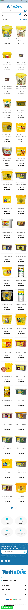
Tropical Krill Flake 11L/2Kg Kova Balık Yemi (21, 135)
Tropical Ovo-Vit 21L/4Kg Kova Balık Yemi (7, 375)
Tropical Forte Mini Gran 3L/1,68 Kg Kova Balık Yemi (21, 399)
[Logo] (14, 6)
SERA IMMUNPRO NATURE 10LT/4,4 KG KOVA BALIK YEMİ (21, 87)
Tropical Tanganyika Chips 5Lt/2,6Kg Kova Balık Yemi (7, 255)
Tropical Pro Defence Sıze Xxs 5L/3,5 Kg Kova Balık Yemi (21, 279)
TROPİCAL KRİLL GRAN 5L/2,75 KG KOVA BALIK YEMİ (7, 495)
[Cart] (24, 15)
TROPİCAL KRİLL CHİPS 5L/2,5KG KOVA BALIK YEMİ (7, 87)
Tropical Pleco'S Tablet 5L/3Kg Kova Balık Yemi (7, 135)
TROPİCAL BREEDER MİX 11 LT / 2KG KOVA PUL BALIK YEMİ (7, 327)
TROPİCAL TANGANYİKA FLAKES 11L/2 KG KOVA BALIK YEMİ (7, 207)
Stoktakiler (5, 19)
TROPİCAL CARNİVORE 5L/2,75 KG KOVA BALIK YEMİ (21, 255)
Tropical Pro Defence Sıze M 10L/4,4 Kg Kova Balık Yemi (21, 303)
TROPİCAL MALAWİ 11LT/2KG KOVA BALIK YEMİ (7, 471)
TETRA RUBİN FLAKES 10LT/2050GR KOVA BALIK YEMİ (7, 159)
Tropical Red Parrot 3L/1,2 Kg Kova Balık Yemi (7, 423)
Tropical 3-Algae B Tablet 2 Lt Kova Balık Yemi (7, 183)
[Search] (14, 11)
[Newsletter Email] (14, 552)
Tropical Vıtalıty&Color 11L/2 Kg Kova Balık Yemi (7, 231)
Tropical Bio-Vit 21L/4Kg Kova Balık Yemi (21, 207)
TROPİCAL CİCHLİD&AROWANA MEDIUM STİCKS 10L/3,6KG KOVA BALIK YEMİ (21, 231)
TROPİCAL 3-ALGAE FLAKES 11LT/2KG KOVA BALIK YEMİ (21, 327)
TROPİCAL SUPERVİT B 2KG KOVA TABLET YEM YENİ (21, 159)
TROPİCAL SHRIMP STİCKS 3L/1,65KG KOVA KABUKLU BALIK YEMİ (21, 63)
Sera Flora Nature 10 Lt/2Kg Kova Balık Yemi (7, 111)
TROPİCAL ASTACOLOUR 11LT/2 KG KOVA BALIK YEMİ (7, 351)
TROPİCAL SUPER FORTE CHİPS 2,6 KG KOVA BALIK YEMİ (7, 447)
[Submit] (25, 552)
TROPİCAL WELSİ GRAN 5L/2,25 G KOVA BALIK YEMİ (21, 183)
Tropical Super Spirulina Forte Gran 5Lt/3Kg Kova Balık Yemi (21, 447)
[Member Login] (11, 15)
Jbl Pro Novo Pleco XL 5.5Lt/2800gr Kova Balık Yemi (7, 39)
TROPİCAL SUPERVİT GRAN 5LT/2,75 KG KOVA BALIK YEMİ (21, 423)
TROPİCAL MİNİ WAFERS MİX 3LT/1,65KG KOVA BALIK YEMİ (21, 471)
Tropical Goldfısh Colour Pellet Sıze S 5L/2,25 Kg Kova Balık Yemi (21, 111)
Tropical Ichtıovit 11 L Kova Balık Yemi (21, 495)
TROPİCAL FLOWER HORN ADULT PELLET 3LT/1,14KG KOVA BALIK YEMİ (21, 375)
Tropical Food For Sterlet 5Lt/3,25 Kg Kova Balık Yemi (7, 303)
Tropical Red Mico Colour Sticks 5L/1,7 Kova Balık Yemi (21, 351)
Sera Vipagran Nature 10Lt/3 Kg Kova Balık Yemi (21, 39)
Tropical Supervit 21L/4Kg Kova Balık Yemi (7, 399)
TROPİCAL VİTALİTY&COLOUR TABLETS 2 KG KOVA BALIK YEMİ (7, 279)
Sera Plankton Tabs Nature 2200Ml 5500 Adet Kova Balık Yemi (7, 63)
